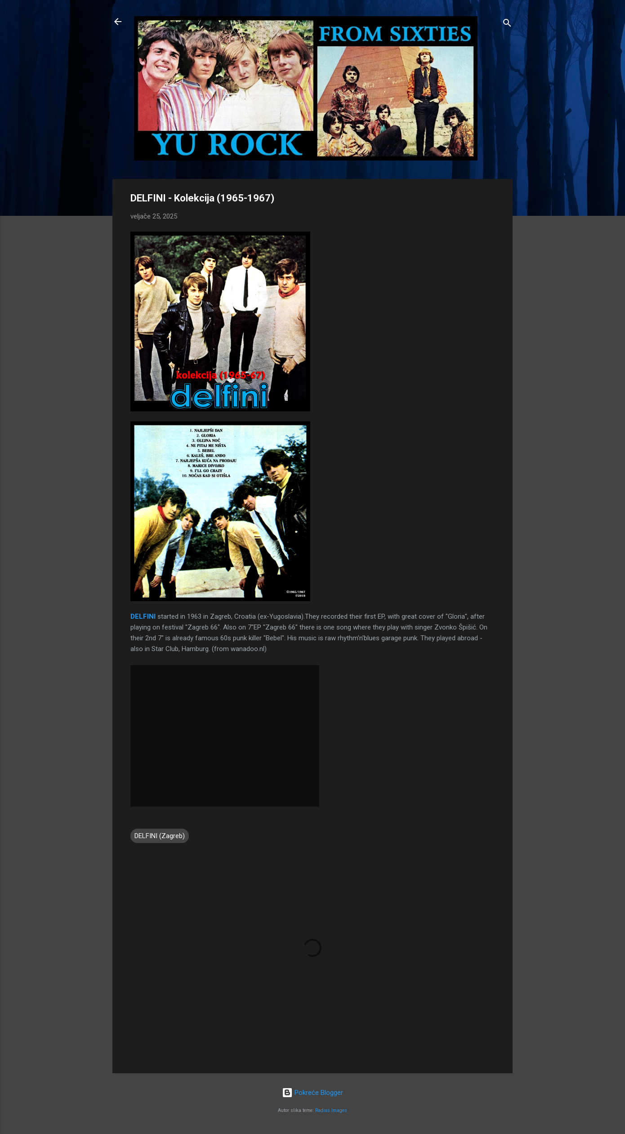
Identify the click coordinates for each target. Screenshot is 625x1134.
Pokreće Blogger (312, 1093)
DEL (136, 616)
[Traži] (507, 24)
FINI (149, 616)
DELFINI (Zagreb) (159, 836)
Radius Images (331, 1110)
